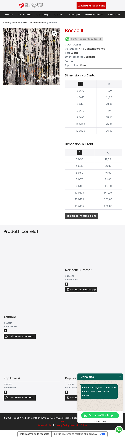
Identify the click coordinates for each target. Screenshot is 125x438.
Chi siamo (25, 14)
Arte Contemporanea (34, 22)
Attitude (10, 317)
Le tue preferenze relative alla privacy (75, 434)
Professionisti (94, 14)
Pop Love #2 (74, 378)
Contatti (114, 14)
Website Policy (79, 425)
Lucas (74, 53)
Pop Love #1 (12, 378)
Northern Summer (78, 270)
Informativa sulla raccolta (34, 434)
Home (9, 14)
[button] (54, 33)
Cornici (59, 14)
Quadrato (89, 57)
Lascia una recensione (91, 5)
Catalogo (43, 14)
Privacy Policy (61, 425)
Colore (84, 65)
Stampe (74, 14)
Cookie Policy (45, 425)
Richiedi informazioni (81, 216)
